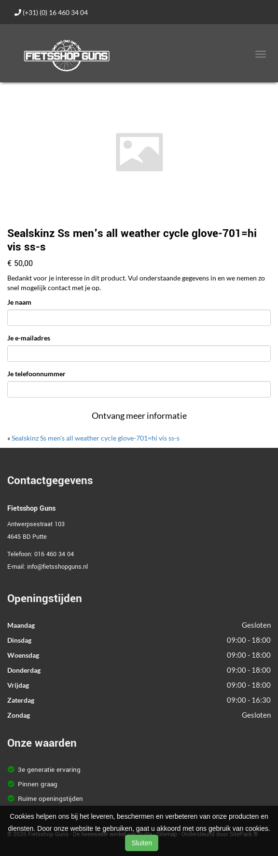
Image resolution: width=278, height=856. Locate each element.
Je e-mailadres (28, 338)
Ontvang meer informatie (139, 415)
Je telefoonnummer (36, 373)
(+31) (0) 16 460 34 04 (51, 12)
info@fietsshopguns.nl (57, 566)
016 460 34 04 (54, 554)
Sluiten (141, 843)
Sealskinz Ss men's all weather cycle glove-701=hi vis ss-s (96, 438)
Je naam (19, 302)
